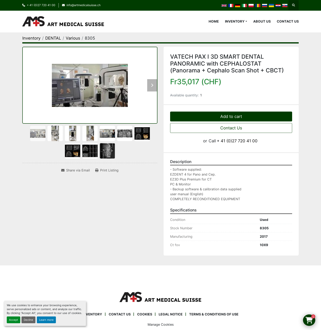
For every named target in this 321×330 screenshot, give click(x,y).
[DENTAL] (53, 38)
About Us (262, 21)
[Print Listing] (107, 170)
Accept (13, 319)
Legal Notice (171, 314)
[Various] (73, 38)
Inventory (235, 21)
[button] (236, 21)
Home (214, 21)
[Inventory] (31, 38)
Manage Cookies (161, 324)
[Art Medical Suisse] (160, 297)
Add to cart (231, 116)
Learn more (46, 319)
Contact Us (288, 21)
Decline (28, 319)
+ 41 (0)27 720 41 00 (41, 5)
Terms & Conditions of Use (213, 314)
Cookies (144, 314)
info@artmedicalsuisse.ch (84, 5)
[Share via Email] (76, 170)
